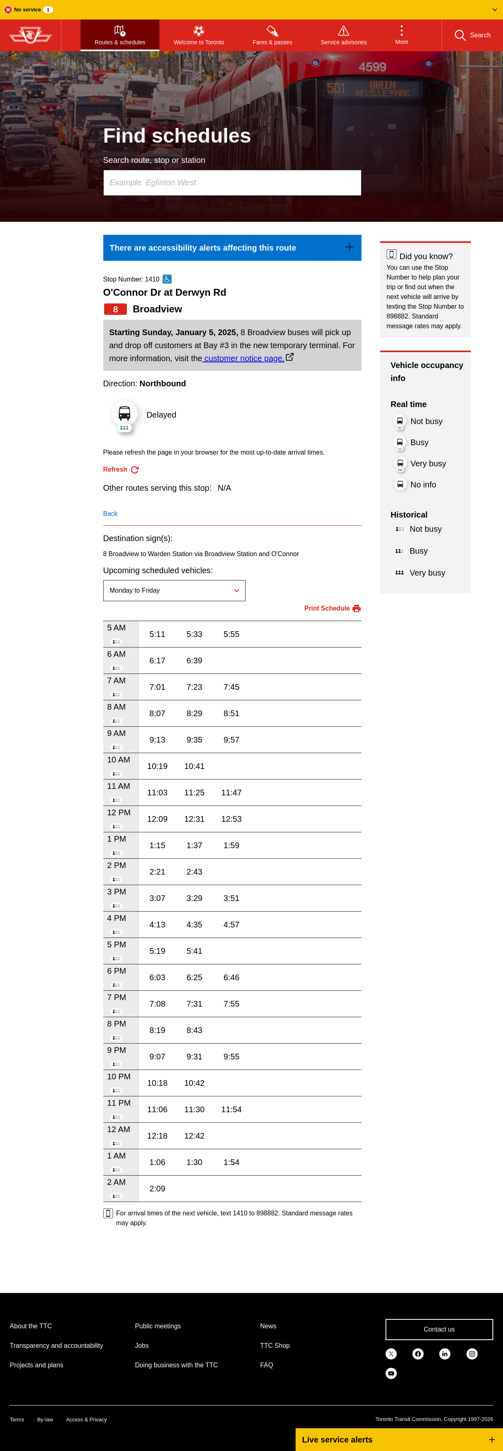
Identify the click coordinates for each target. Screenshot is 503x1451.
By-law (45, 1419)
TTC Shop (275, 1345)
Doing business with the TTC (176, 1365)
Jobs (142, 1345)
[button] (251, 9)
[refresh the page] (121, 470)
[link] (232, 248)
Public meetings (158, 1326)
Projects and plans (36, 1365)
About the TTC (31, 1326)
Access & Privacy (86, 1419)
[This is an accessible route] (167, 279)
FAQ (266, 1365)
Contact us (439, 1329)
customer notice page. (243, 358)
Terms (17, 1419)
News (268, 1326)
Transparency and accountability (56, 1345)
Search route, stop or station (154, 160)
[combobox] (232, 183)
